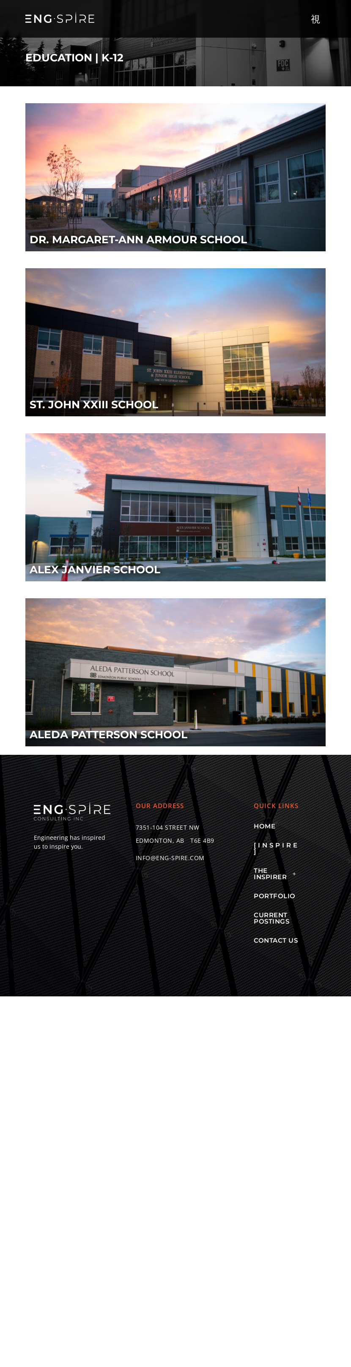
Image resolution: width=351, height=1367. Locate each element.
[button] (316, 19)
